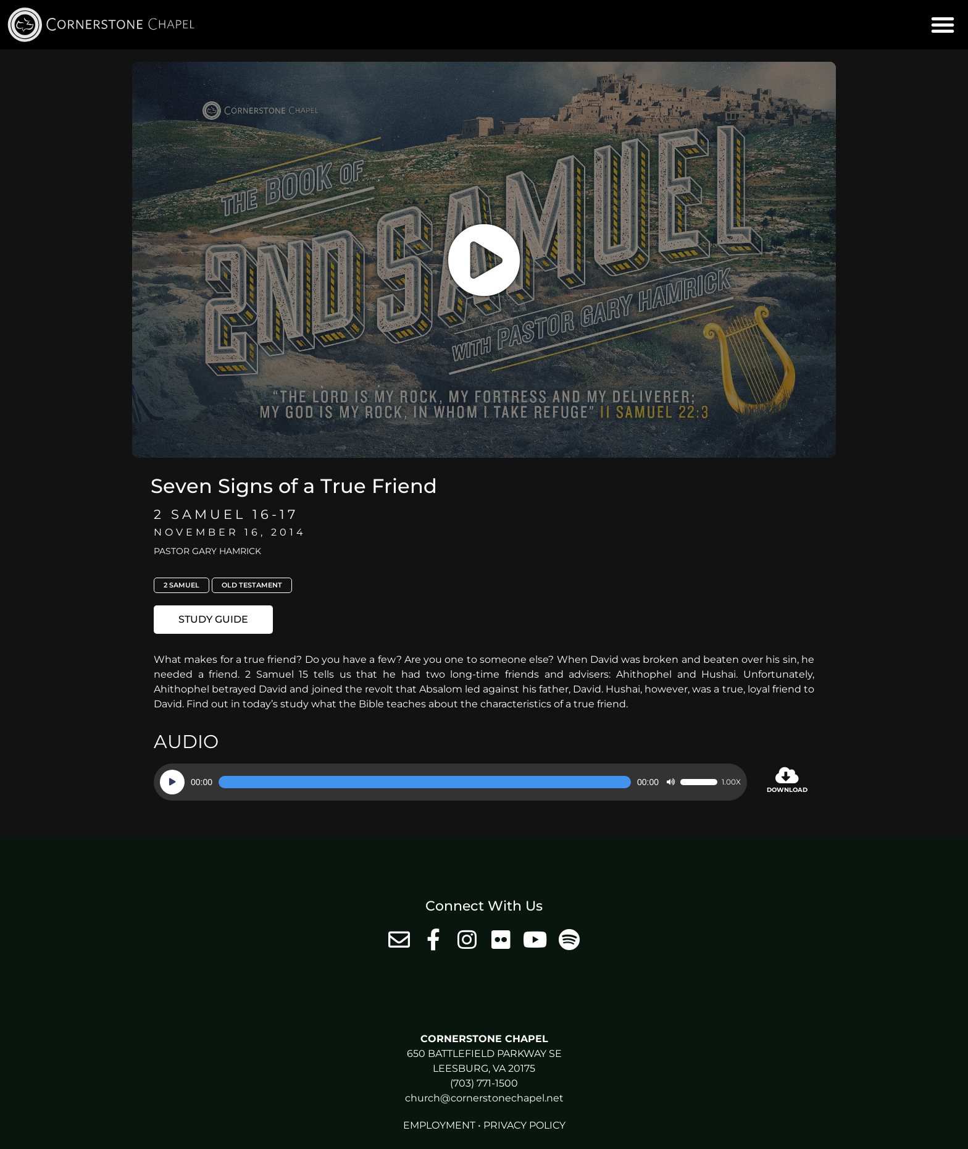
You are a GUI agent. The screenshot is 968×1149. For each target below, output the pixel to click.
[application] (450, 782)
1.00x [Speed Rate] (731, 782)
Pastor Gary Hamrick (207, 551)
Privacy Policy (524, 1125)
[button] (942, 24)
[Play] (172, 782)
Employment (439, 1125)
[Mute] (670, 782)
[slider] (425, 782)
